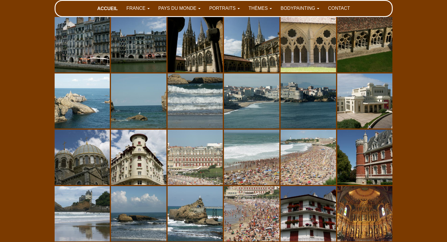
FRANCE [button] (138, 8)
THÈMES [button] (260, 8)
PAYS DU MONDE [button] (179, 8)
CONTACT (339, 8)
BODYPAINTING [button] (300, 8)
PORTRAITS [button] (224, 8)
